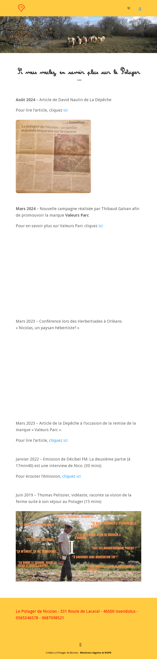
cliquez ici (58, 440)
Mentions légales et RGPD (95, 652)
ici (65, 110)
